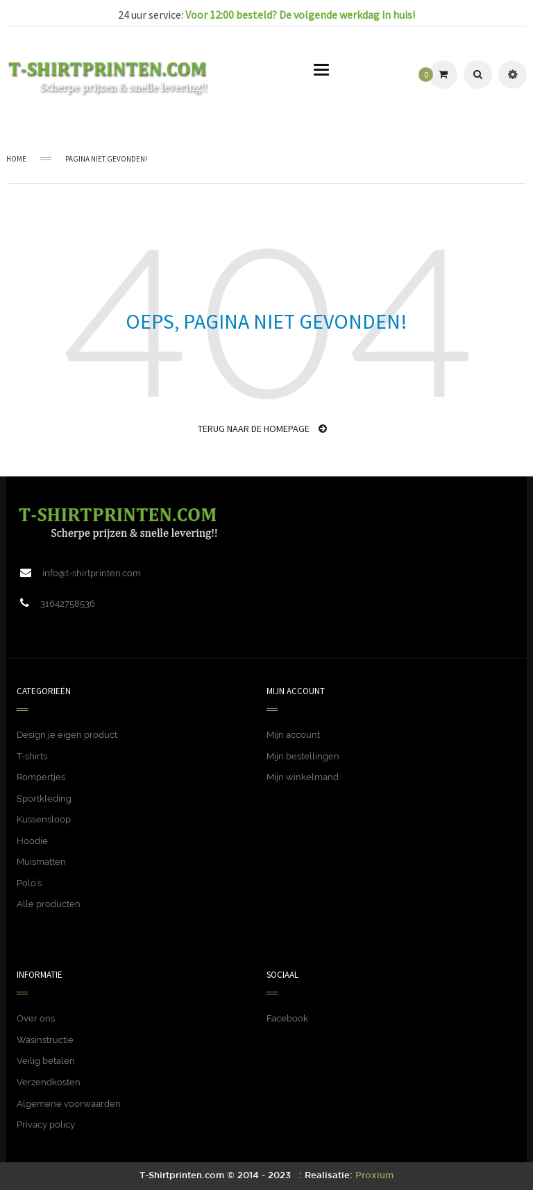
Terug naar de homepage (262, 428)
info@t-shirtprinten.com (91, 573)
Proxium (374, 1176)
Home (16, 159)
